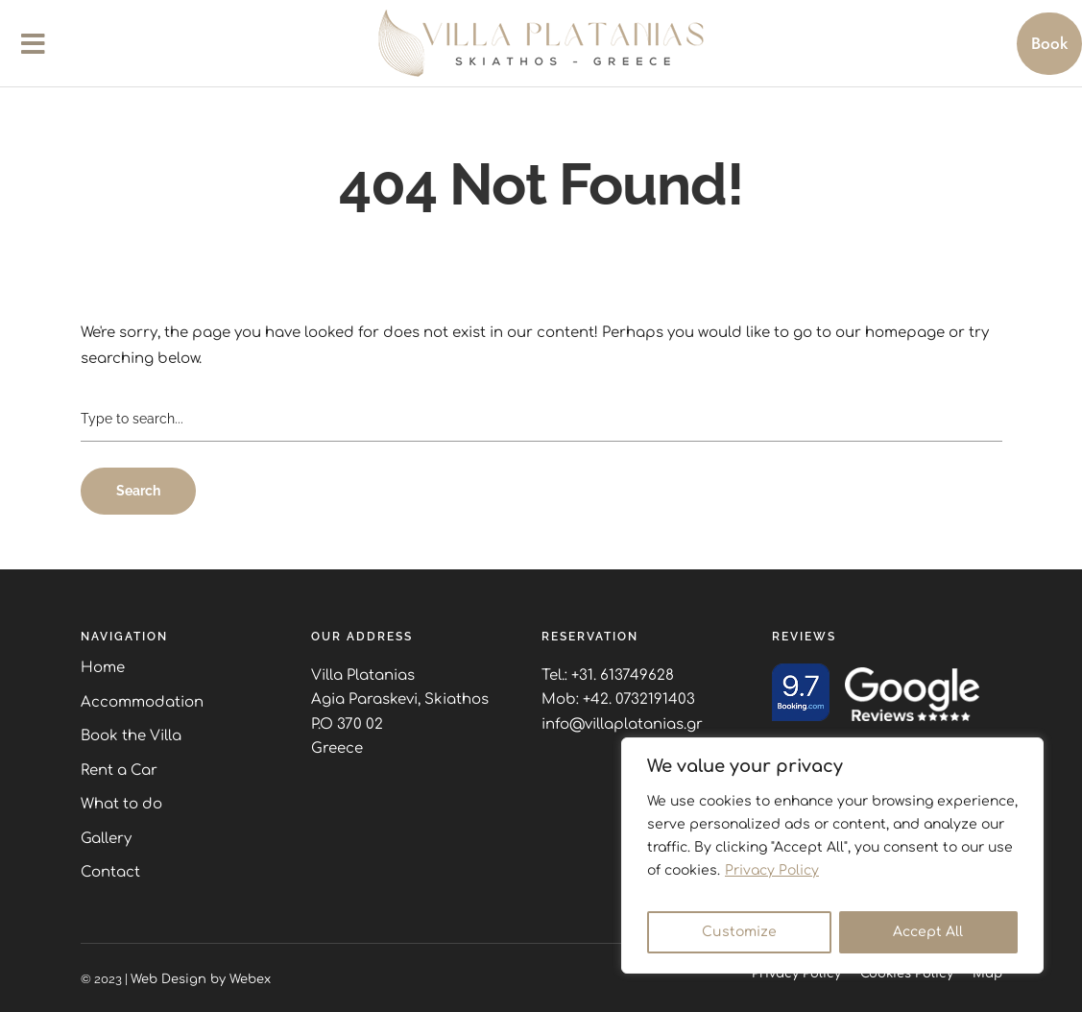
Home (103, 668)
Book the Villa (131, 736)
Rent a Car (119, 770)
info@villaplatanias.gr (622, 724)
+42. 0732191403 (639, 699)
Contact (110, 872)
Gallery (106, 839)
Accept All (928, 932)
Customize (739, 932)
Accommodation (142, 702)
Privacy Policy (772, 870)
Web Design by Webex (201, 979)
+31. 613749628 (622, 675)
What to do (121, 804)
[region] (832, 855)
